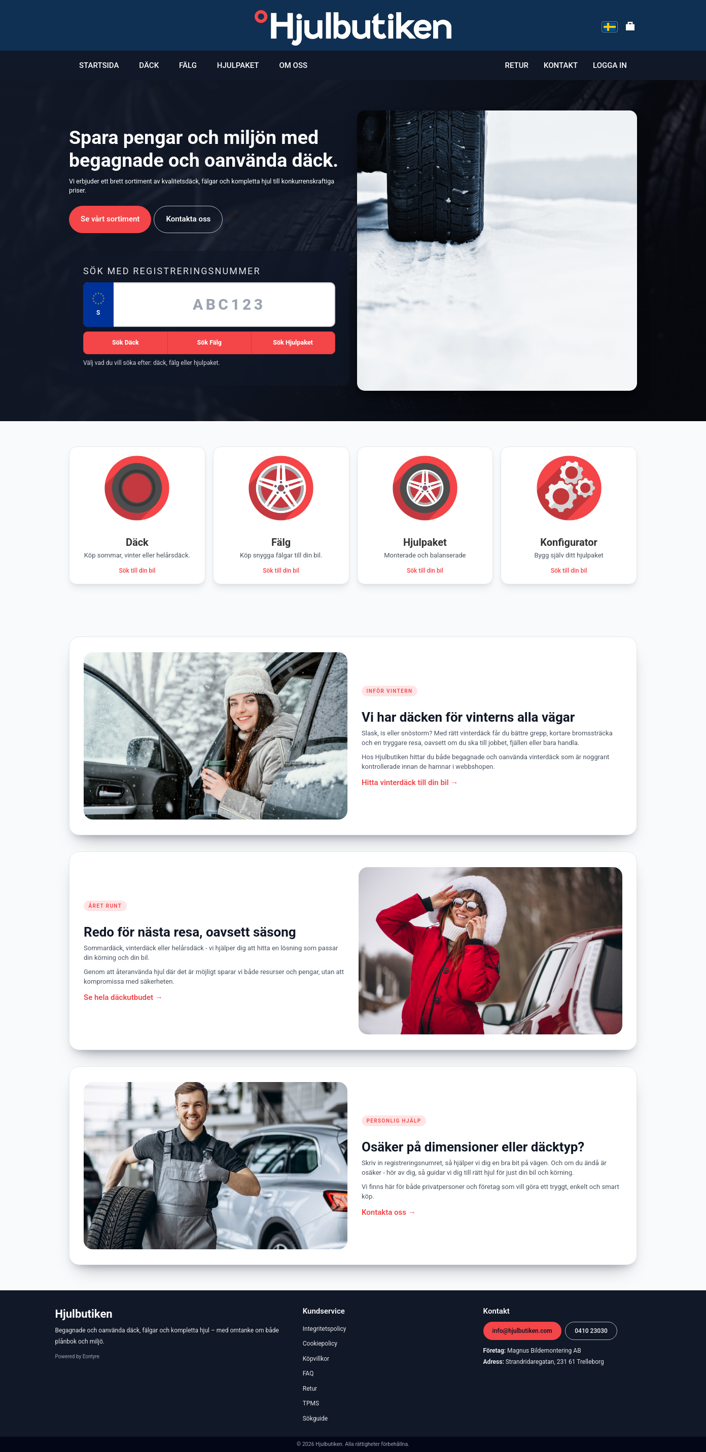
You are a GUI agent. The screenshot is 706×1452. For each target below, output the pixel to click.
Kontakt (561, 65)
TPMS (311, 1403)
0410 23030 (591, 1330)
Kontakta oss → (389, 1212)
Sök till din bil (137, 570)
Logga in (610, 65)
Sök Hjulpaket (293, 342)
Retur (516, 65)
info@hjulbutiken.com (522, 1330)
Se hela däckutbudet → (123, 997)
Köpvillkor (316, 1358)
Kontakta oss (188, 219)
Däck (149, 65)
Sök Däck (125, 342)
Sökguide (315, 1418)
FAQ (308, 1373)
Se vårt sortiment (110, 219)
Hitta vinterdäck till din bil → (410, 782)
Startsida (99, 65)
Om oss (293, 65)
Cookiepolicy (320, 1343)
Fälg (188, 65)
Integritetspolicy (324, 1328)
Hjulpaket (238, 65)
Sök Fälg (209, 342)
